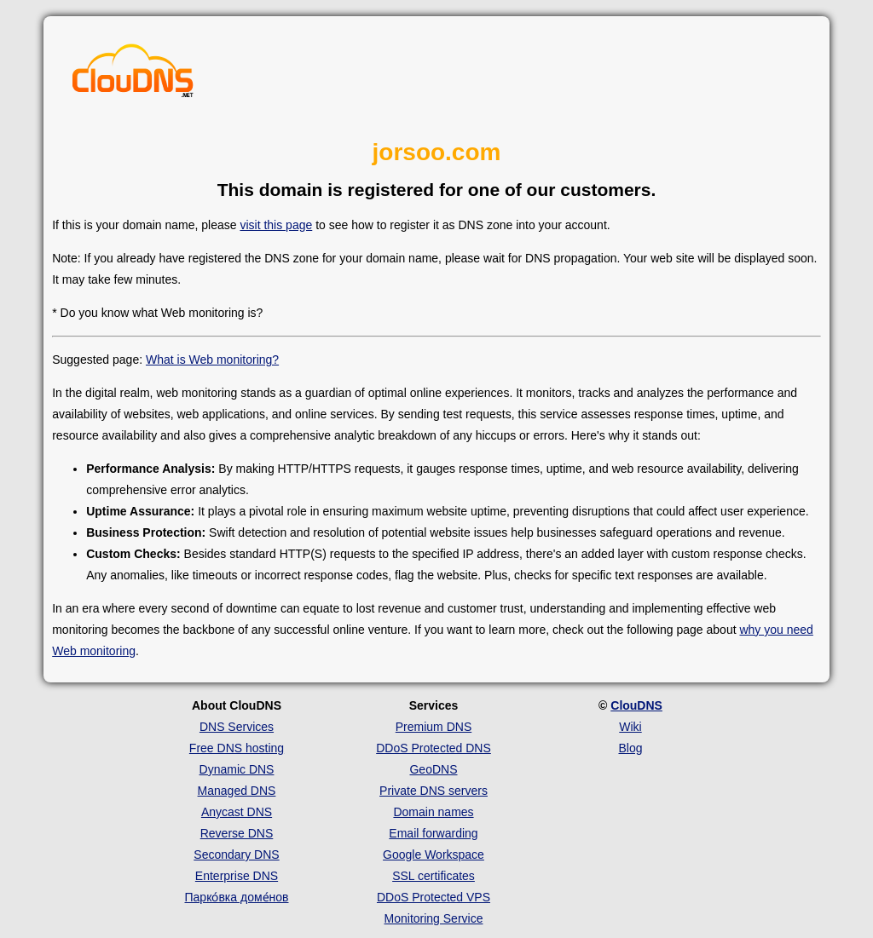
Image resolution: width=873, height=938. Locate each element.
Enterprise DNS (236, 876)
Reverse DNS (237, 833)
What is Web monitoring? (212, 359)
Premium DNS (433, 727)
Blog (630, 748)
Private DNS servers (433, 790)
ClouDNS (636, 705)
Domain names (433, 812)
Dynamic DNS (237, 769)
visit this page (276, 225)
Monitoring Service (433, 918)
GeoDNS (433, 769)
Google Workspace (433, 854)
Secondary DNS (236, 854)
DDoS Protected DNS (433, 748)
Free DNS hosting (236, 748)
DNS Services (236, 727)
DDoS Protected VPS (433, 897)
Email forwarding (433, 833)
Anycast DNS (236, 812)
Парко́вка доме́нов (237, 897)
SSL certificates (433, 876)
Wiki (630, 727)
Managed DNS (237, 790)
